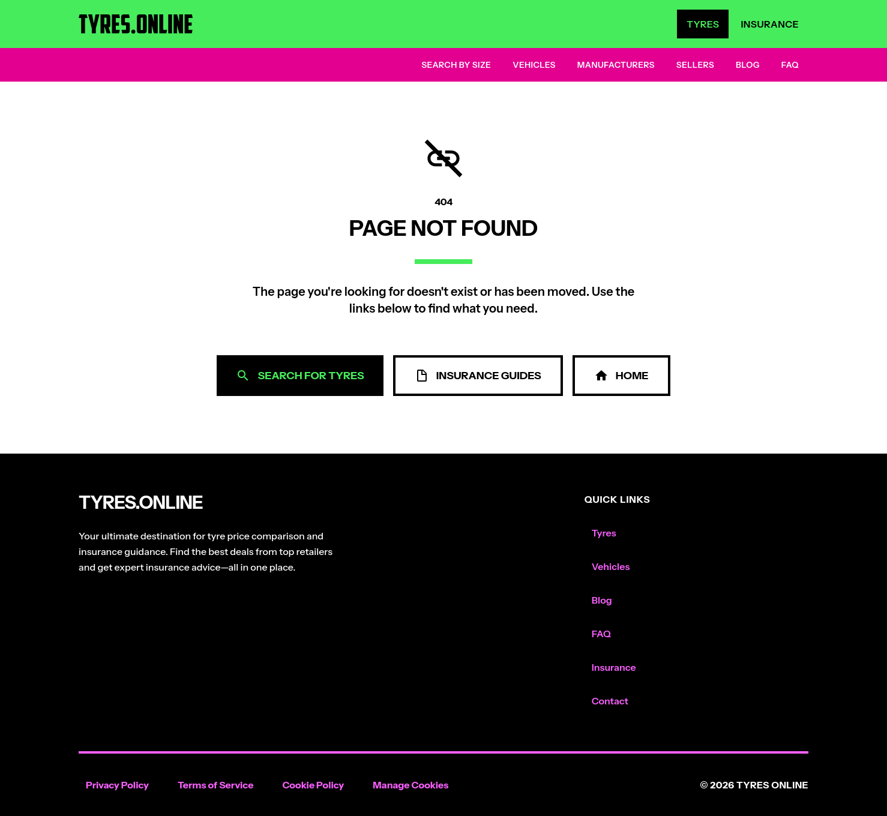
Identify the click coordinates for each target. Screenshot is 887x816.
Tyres (703, 24)
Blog (748, 64)
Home (621, 375)
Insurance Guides (478, 375)
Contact (610, 701)
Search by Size (456, 64)
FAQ (790, 64)
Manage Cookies (410, 785)
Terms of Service (216, 785)
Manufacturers (616, 64)
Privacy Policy (117, 785)
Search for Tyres (300, 375)
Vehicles (534, 64)
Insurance (770, 24)
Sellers (695, 64)
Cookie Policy (313, 785)
